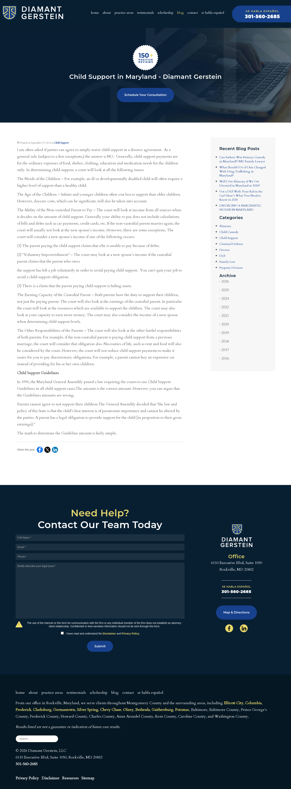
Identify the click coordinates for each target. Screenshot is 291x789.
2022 (224, 307)
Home (95, 12)
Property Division (231, 268)
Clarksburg (42, 709)
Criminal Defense (231, 244)
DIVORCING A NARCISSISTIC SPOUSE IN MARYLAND (240, 208)
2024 (224, 298)
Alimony (225, 226)
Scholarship (165, 12)
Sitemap (87, 778)
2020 (224, 324)
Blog (180, 12)
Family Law (227, 262)
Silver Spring (87, 709)
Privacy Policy (130, 633)
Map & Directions (236, 612)
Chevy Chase (110, 709)
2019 (224, 333)
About (107, 12)
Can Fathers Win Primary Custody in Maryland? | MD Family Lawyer (242, 159)
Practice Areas (124, 12)
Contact (192, 12)
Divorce (224, 250)
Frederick (23, 709)
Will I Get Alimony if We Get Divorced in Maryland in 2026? (239, 183)
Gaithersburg (162, 709)
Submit (100, 646)
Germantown (64, 709)
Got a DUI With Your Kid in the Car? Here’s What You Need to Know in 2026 (241, 195)
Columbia (253, 703)
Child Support (61, 142)
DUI (222, 256)
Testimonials (145, 12)
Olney (128, 709)
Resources (70, 778)
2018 (224, 341)
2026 (224, 281)
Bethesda (142, 709)
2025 (224, 290)
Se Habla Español (213, 12)
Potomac (182, 709)
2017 (224, 350)
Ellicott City (233, 703)
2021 (224, 315)
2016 (224, 358)
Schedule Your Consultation (145, 95)
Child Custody (228, 232)
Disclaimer (109, 633)
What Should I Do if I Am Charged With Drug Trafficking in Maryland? (242, 171)
